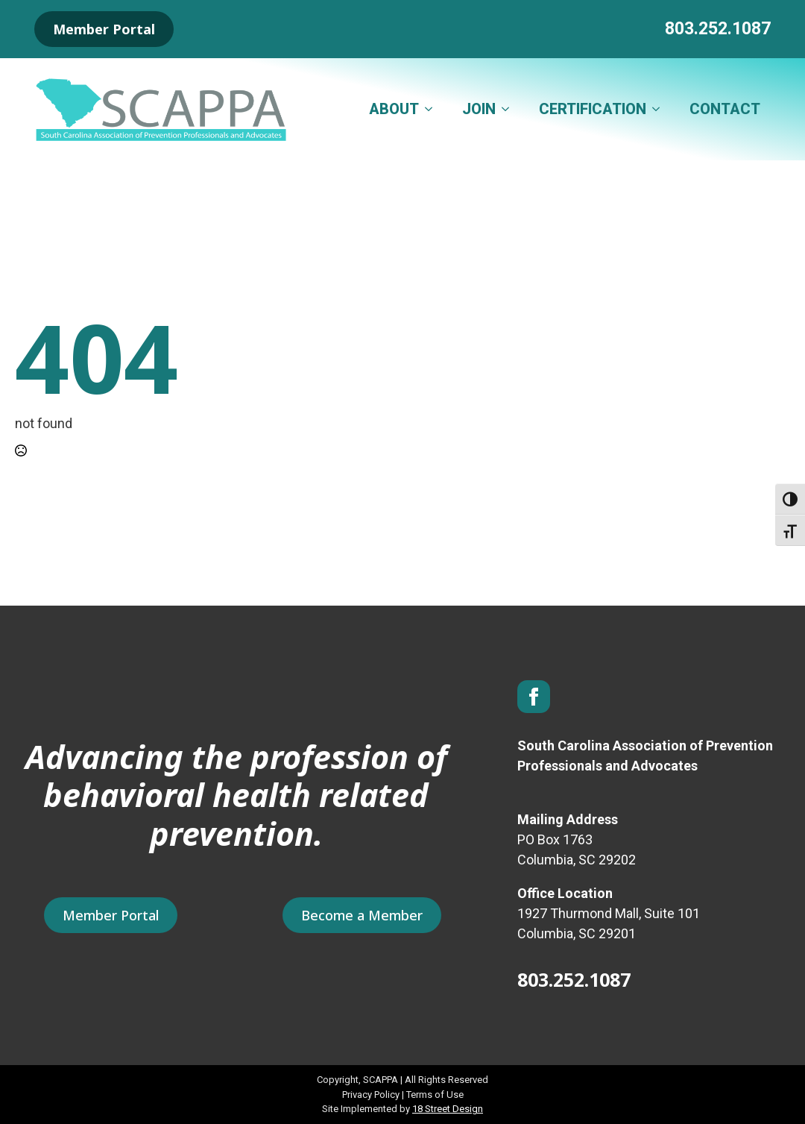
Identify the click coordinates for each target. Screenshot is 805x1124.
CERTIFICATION (592, 109)
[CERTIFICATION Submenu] (660, 109)
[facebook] (533, 696)
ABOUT (394, 109)
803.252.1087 (718, 29)
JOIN (479, 109)
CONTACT (724, 109)
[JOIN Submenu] (510, 109)
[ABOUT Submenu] (433, 109)
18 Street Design (447, 1108)
